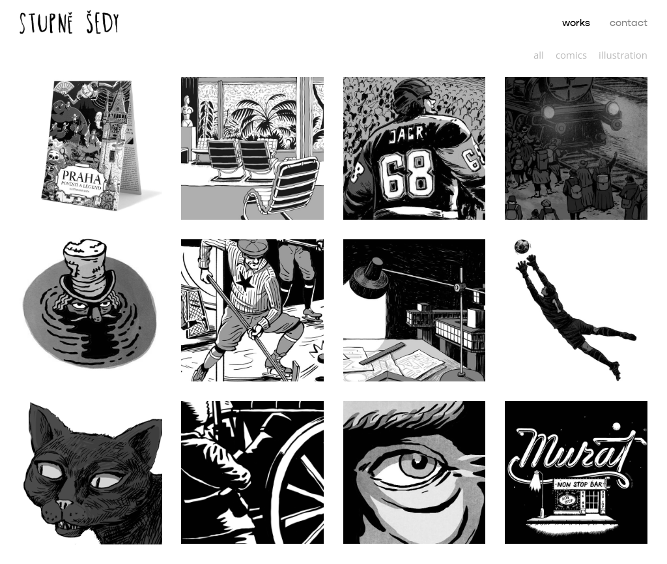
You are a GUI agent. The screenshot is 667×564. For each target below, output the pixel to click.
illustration (623, 54)
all (538, 54)
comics (571, 54)
